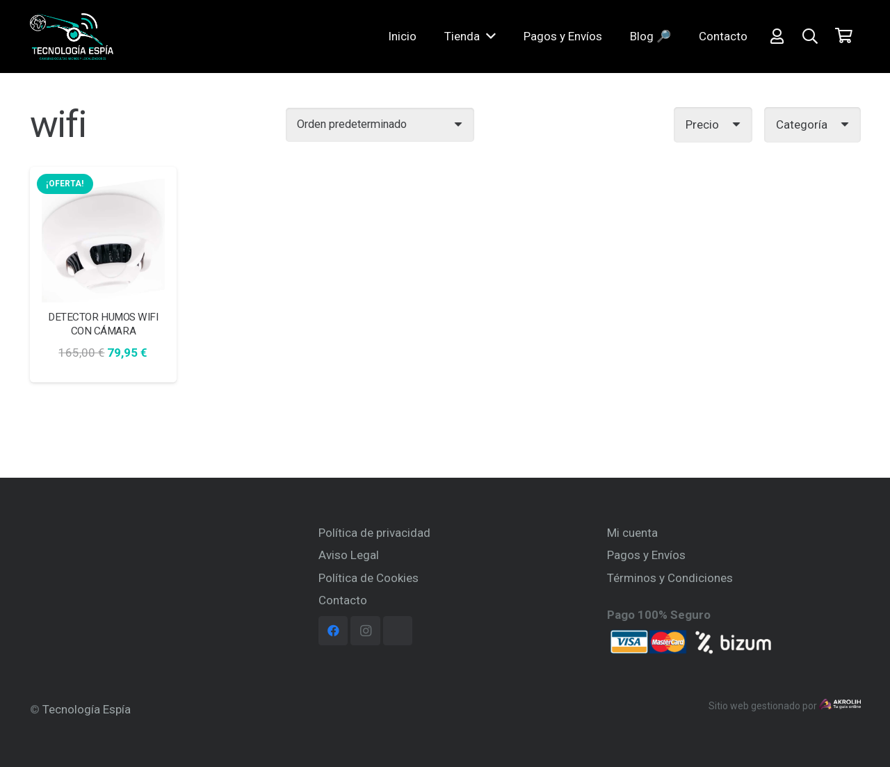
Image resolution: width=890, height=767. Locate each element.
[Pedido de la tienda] (380, 125)
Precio (702, 124)
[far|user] (777, 38)
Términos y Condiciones (670, 578)
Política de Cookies (368, 578)
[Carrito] (843, 38)
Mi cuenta (632, 533)
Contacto (342, 600)
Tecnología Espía (86, 709)
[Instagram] (365, 631)
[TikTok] (398, 631)
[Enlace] (86, 38)
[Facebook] (333, 631)
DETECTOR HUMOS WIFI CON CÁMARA (103, 324)
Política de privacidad (374, 533)
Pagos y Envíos (646, 555)
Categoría (801, 124)
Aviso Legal (348, 555)
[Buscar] (810, 38)
